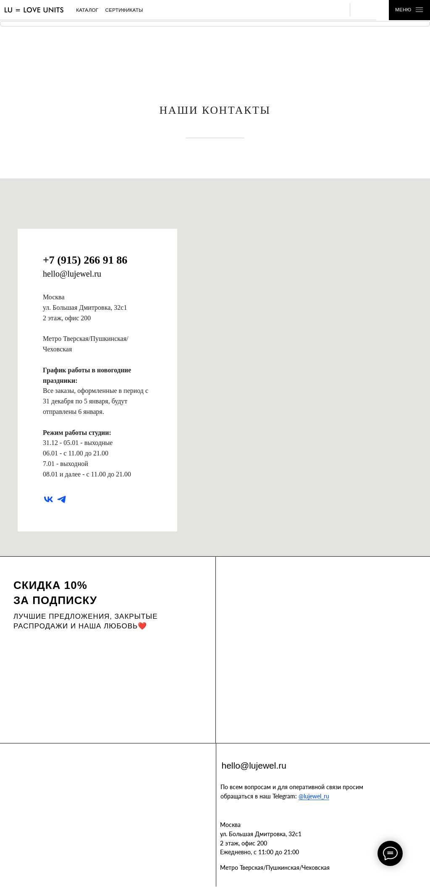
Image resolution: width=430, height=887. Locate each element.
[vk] (48, 499)
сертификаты (124, 10)
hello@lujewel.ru (72, 273)
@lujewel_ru (314, 796)
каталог (87, 10)
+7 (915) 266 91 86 (85, 260)
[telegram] (61, 499)
